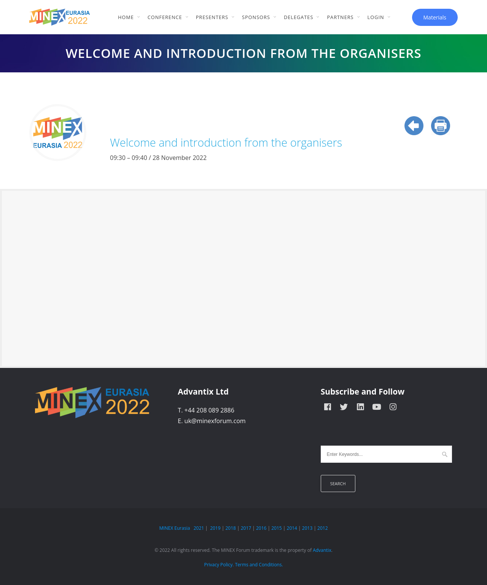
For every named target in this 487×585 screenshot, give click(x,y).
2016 (261, 528)
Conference (165, 17)
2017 (246, 528)
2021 (199, 528)
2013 (307, 528)
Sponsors (256, 17)
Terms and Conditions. (259, 564)
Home (126, 17)
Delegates (299, 17)
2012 (322, 528)
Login (376, 17)
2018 (230, 528)
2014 (292, 528)
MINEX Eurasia (174, 528)
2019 (215, 528)
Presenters (212, 17)
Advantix (322, 550)
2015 (276, 528)
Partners (340, 17)
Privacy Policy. (219, 564)
